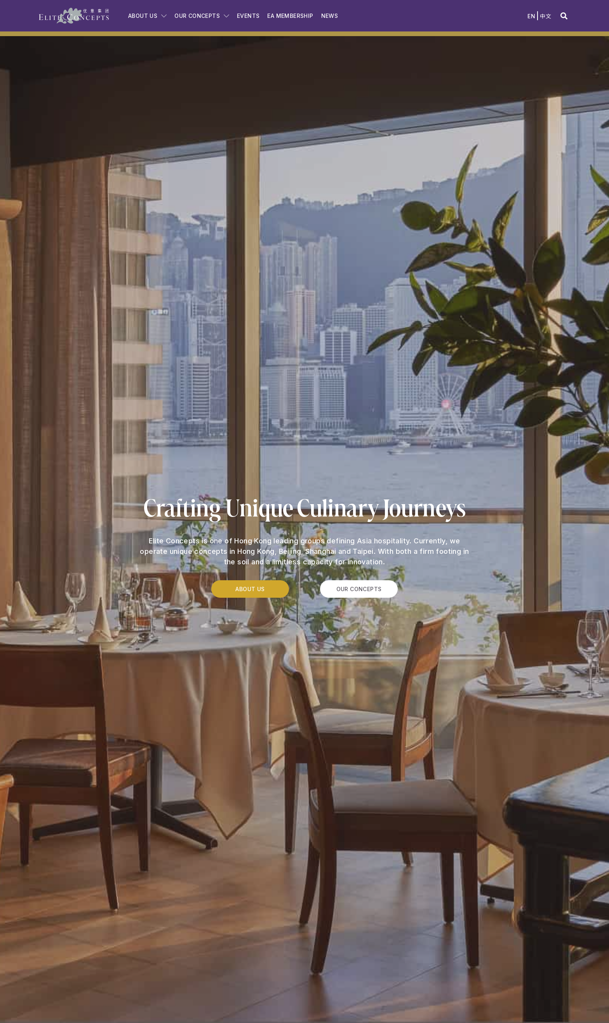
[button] (563, 15)
